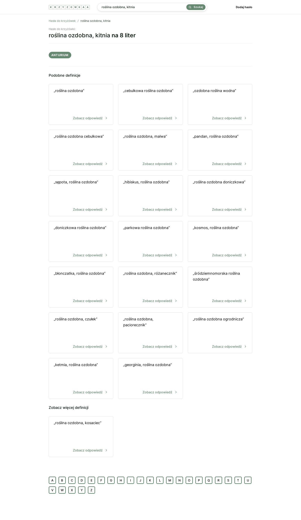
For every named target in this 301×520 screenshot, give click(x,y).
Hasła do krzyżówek (62, 20)
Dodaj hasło (244, 7)
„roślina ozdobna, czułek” (81, 333)
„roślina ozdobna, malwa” (150, 150)
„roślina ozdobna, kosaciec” (81, 437)
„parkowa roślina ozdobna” (150, 242)
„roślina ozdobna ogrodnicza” (220, 333)
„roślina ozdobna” (81, 105)
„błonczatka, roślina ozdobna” (81, 287)
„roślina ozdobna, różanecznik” (150, 287)
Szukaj (196, 7)
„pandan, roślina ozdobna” (220, 150)
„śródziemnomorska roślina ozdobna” (220, 287)
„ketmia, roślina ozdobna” (81, 379)
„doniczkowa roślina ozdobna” (81, 242)
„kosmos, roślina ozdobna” (220, 242)
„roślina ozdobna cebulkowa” (81, 150)
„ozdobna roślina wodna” (220, 105)
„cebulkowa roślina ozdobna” (150, 105)
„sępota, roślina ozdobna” (81, 196)
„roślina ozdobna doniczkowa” (220, 196)
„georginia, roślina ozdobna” (150, 379)
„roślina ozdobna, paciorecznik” (150, 333)
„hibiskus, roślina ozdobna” (150, 196)
